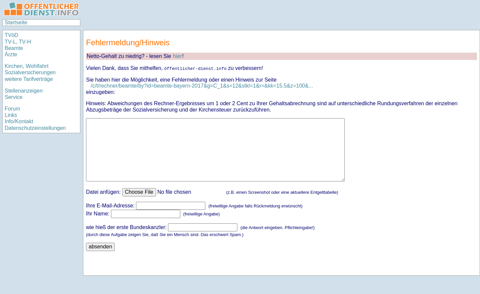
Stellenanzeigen (24, 91)
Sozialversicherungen (30, 72)
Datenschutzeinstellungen (35, 128)
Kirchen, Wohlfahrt (26, 66)
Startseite (16, 22)
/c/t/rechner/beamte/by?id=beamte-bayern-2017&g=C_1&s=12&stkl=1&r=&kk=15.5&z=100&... (202, 86)
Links (11, 115)
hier (177, 56)
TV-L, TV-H (18, 42)
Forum (12, 109)
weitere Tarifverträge (29, 79)
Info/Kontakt (19, 121)
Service (13, 97)
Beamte (14, 48)
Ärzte (11, 54)
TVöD (11, 35)
